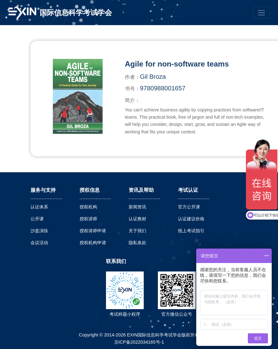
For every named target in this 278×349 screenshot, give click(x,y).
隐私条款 (137, 242)
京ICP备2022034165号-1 (139, 342)
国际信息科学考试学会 (76, 12)
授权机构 (88, 206)
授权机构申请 (93, 242)
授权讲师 (88, 218)
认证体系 (39, 206)
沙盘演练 (39, 230)
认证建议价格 (191, 218)
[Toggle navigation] (261, 13)
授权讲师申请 (93, 230)
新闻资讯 (137, 206)
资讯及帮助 (141, 190)
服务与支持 (43, 190)
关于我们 (137, 230)
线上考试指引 (191, 230)
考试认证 (188, 190)
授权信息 (90, 190)
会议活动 (39, 242)
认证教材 (137, 218)
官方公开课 (189, 206)
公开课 (37, 218)
